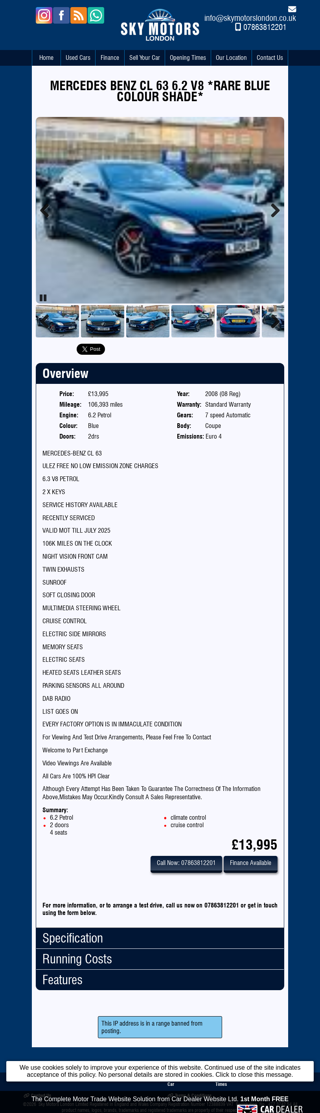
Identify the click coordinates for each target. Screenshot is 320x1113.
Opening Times (188, 57)
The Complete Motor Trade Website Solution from (160, 1107)
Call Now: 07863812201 (186, 863)
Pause (44, 298)
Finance (110, 57)
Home (46, 57)
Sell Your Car (144, 57)
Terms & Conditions (189, 1095)
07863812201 (265, 27)
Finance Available (250, 863)
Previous (47, 210)
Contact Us (270, 57)
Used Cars (78, 57)
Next (272, 210)
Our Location (231, 57)
